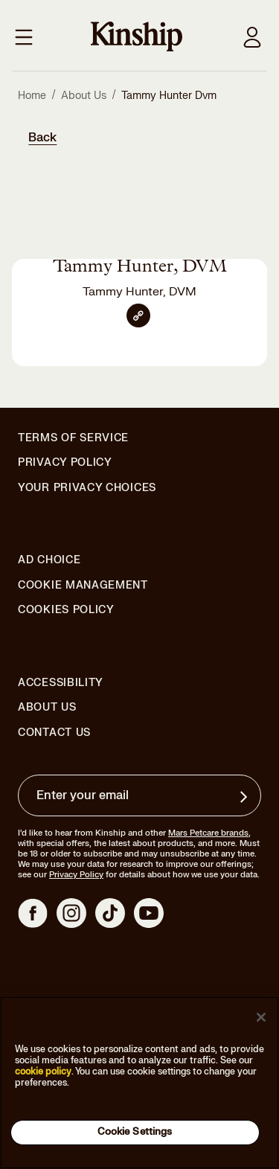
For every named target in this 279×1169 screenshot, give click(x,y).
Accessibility (60, 683)
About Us (47, 707)
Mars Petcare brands (208, 833)
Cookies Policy (66, 610)
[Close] (261, 1017)
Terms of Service (73, 438)
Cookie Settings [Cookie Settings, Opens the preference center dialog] (135, 1132)
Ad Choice (49, 560)
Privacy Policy (65, 463)
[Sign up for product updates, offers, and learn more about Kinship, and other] (245, 797)
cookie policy (43, 1071)
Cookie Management (83, 585)
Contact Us (54, 732)
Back (42, 137)
